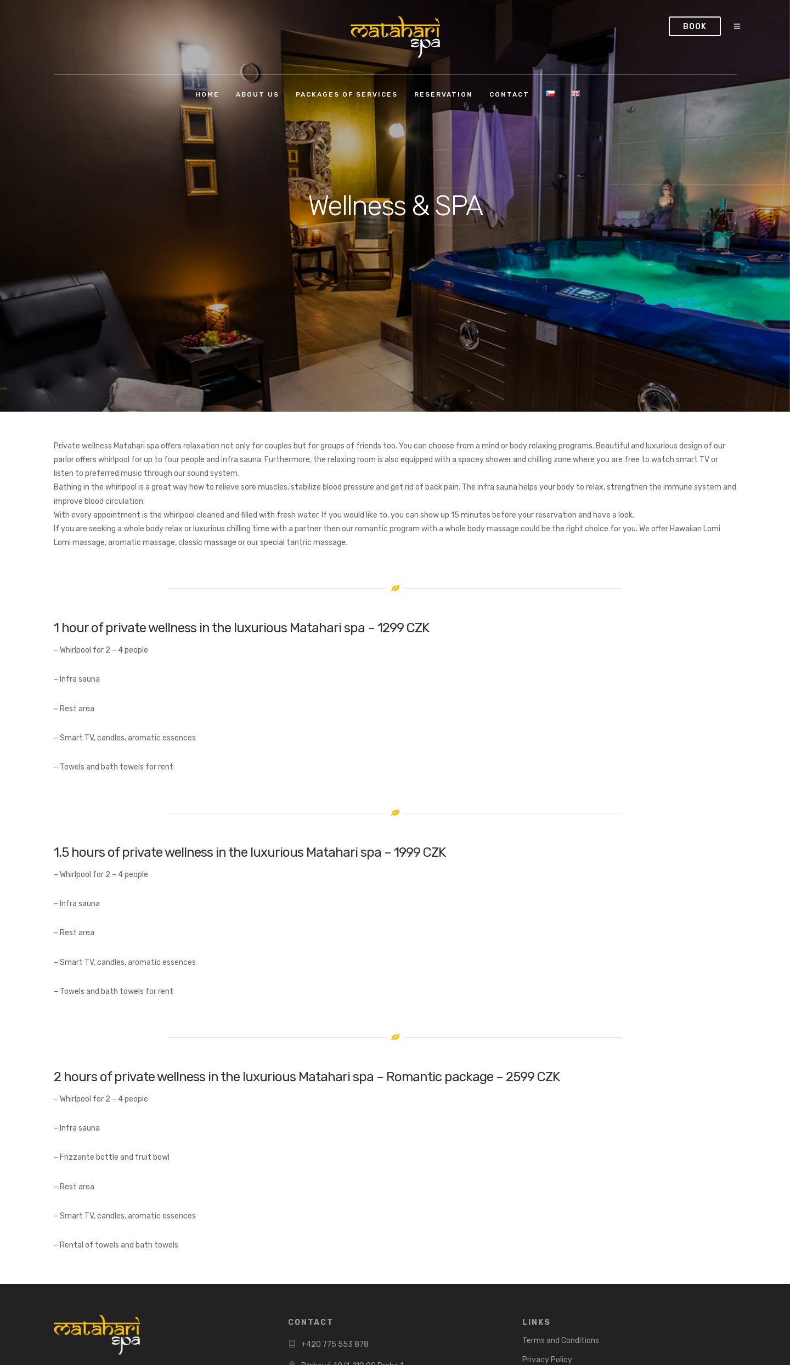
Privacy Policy (547, 1359)
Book (695, 26)
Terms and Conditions (560, 1340)
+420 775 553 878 (335, 1344)
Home (207, 94)
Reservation (443, 94)
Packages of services (347, 94)
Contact (509, 94)
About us (257, 94)
